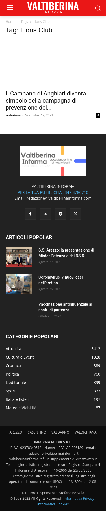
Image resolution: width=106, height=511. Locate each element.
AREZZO (16, 432)
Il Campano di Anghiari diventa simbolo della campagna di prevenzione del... (46, 100)
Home (10, 21)
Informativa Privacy (79, 498)
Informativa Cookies (53, 504)
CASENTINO (36, 432)
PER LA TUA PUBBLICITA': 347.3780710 (53, 192)
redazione (13, 115)
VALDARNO (60, 432)
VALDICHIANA (85, 432)
